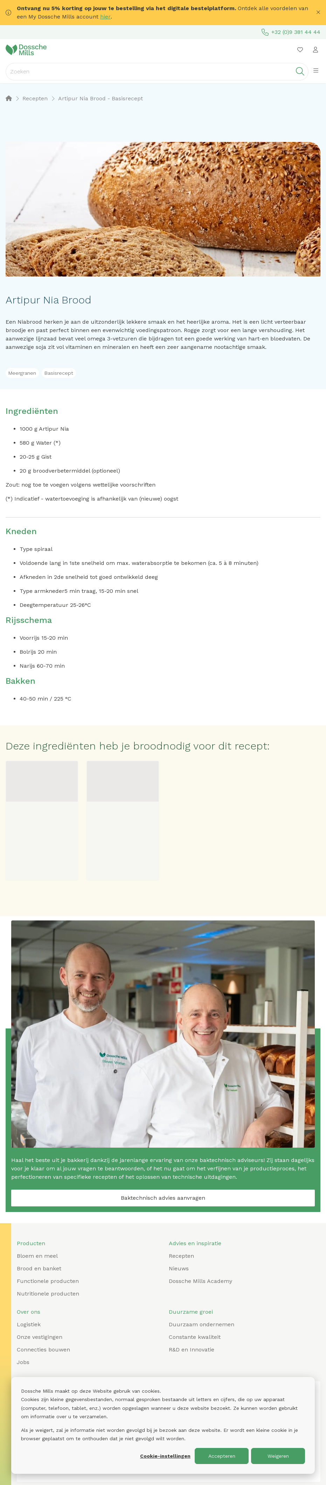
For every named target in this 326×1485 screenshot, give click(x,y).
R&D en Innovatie (191, 1349)
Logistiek (29, 1324)
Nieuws (179, 1268)
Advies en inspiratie (195, 1243)
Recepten (181, 1256)
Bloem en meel (37, 1256)
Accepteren (221, 1456)
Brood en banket (39, 1268)
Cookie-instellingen (165, 1456)
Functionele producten (48, 1281)
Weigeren (278, 1456)
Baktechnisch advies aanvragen (163, 1198)
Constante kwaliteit (195, 1337)
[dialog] (163, 1425)
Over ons (28, 1311)
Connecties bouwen (43, 1349)
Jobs (23, 1362)
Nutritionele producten (48, 1293)
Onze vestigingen (39, 1337)
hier (105, 16)
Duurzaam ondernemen (201, 1324)
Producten (31, 1243)
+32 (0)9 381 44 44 (291, 32)
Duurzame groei (191, 1311)
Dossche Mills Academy (200, 1281)
